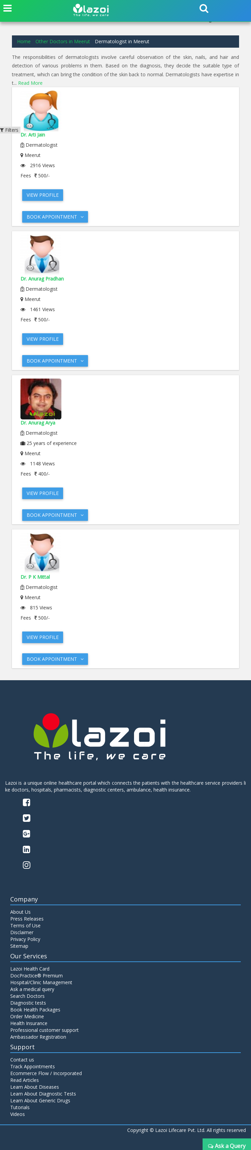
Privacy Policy (25, 939)
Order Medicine (27, 1016)
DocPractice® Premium (36, 975)
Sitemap (19, 946)
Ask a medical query (32, 989)
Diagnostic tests (28, 1003)
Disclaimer (21, 932)
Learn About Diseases (34, 1087)
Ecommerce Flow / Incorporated (46, 1073)
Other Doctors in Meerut (62, 41)
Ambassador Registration (38, 1037)
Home (24, 41)
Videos (17, 1114)
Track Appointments (32, 1066)
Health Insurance (28, 1023)
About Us (20, 912)
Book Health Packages (35, 1009)
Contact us (22, 1059)
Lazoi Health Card (29, 968)
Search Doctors (27, 996)
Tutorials (20, 1107)
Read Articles (24, 1080)
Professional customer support (44, 1030)
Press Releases (27, 918)
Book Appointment (55, 216)
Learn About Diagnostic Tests (43, 1093)
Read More (30, 83)
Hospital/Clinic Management (41, 982)
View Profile (43, 195)
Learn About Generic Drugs (40, 1100)
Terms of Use (25, 925)
